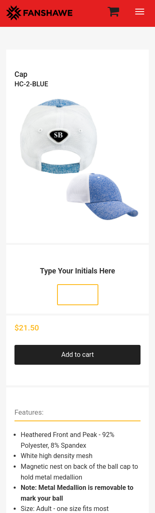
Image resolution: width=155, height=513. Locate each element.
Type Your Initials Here (77, 270)
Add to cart (77, 355)
